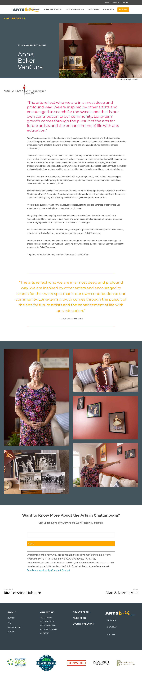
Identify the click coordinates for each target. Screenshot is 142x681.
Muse (107, 2)
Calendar (115, 2)
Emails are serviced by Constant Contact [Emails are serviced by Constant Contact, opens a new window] (48, 570)
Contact (125, 2)
